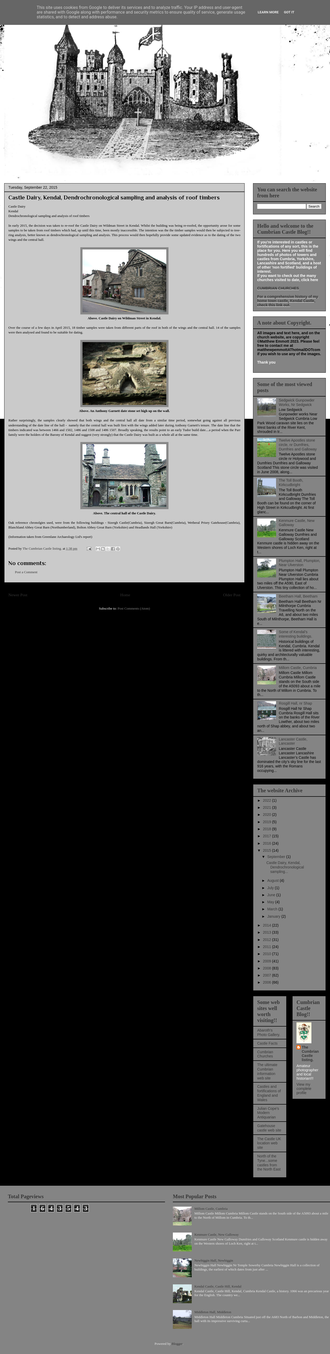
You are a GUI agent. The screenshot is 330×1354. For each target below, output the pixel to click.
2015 (267, 850)
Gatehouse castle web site (269, 1128)
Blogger (177, 1344)
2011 (267, 947)
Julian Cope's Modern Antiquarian (268, 1112)
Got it (289, 12)
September (276, 857)
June (271, 895)
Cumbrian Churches (265, 1054)
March (272, 909)
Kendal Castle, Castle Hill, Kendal (217, 1286)
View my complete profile (303, 1088)
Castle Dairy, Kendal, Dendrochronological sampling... (285, 867)
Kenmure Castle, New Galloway (216, 1234)
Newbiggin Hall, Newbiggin (213, 1260)
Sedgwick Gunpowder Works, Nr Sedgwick (297, 402)
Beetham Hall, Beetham (298, 596)
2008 (267, 968)
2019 (267, 822)
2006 (267, 982)
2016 (267, 843)
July (271, 888)
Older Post (231, 595)
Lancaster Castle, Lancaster (293, 741)
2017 (267, 836)
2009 (267, 961)
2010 (267, 954)
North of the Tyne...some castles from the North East (269, 1162)
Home (125, 595)
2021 (267, 807)
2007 (267, 975)
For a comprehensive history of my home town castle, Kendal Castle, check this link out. (287, 300)
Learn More (268, 12)
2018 (267, 829)
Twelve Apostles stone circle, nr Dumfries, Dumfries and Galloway (298, 444)
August (273, 880)
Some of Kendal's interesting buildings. (295, 634)
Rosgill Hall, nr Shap (295, 703)
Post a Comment (26, 572)
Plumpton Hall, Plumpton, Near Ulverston (299, 563)
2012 (267, 940)
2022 (267, 800)
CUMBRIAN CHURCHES (278, 288)
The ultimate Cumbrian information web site (267, 1071)
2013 (267, 932)
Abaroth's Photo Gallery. (268, 1032)
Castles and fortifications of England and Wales (269, 1093)
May (271, 902)
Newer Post (17, 595)
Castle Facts (267, 1043)
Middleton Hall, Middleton (212, 1312)
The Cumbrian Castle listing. (310, 1053)
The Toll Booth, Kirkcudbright (291, 482)
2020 (267, 814)
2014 (267, 925)
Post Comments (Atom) (134, 608)
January (274, 916)
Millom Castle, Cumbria (298, 668)
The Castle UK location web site (269, 1143)
